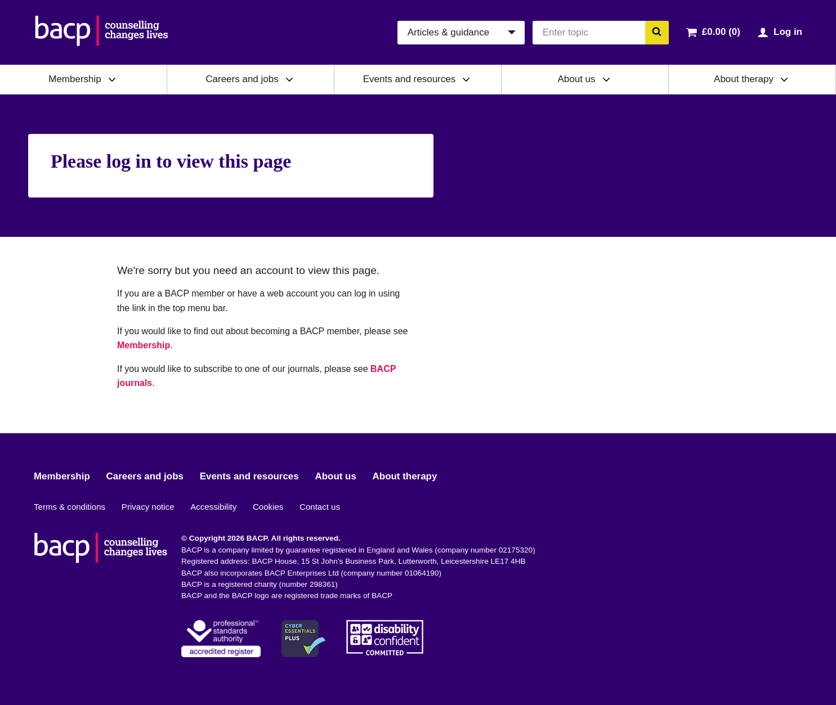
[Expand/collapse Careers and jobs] (289, 79)
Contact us (319, 506)
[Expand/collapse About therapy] (784, 79)
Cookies (268, 506)
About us (576, 79)
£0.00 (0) (721, 31)
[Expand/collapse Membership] (112, 79)
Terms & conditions (69, 506)
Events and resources (409, 79)
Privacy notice (148, 506)
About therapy (744, 79)
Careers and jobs (241, 79)
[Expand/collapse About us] (606, 79)
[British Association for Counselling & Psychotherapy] (101, 32)
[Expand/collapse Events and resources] (466, 79)
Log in (788, 31)
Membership (74, 79)
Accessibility (213, 506)
